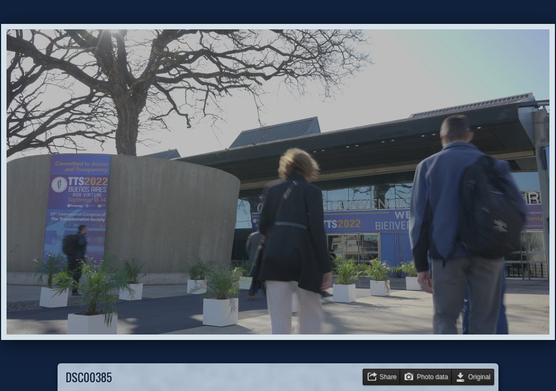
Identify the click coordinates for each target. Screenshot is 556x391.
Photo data (432, 377)
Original (479, 377)
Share (388, 377)
